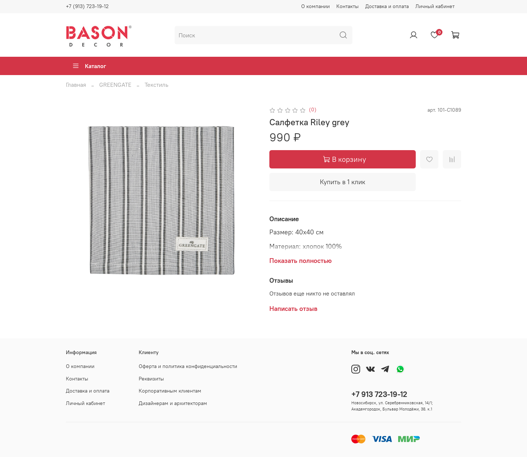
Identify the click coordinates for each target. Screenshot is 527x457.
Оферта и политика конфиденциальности (188, 366)
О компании (315, 6)
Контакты (347, 6)
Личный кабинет (435, 6)
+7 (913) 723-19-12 (87, 6)
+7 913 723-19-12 (379, 394)
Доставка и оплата (387, 6)
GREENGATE (115, 84)
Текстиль (156, 84)
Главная (76, 84)
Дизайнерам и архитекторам (173, 403)
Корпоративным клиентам (170, 390)
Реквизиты (151, 378)
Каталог (89, 66)
